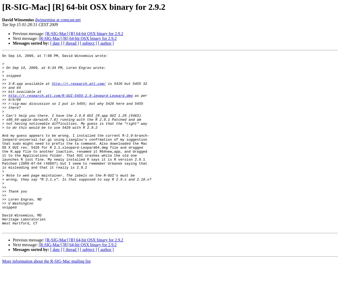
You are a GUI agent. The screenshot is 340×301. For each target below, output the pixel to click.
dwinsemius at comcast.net (58, 20)
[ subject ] (88, 43)
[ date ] (56, 43)
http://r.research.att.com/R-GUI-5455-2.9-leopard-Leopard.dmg (70, 104)
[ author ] (106, 43)
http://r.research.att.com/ (79, 89)
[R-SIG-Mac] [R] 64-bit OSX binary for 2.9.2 (84, 33)
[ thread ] (71, 43)
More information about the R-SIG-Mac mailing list (46, 296)
